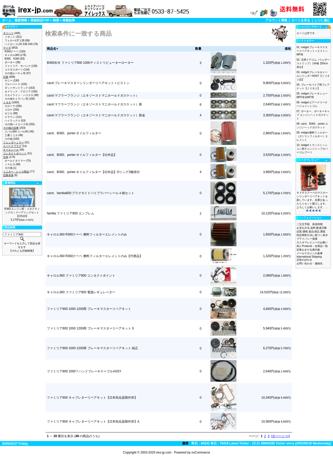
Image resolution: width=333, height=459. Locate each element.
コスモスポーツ (14, 69)
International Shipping (309, 256)
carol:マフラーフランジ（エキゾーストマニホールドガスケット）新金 (96, 115)
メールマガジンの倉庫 (310, 253)
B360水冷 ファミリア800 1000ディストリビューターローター (90, 63)
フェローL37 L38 (14, 40)
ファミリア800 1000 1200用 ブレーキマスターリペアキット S (90, 328)
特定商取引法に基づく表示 (312, 235)
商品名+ (52, 48)
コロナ (8, 109)
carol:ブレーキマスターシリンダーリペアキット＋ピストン (88, 83)
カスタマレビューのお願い (312, 242)
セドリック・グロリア (18, 91)
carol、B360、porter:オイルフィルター (74, 133)
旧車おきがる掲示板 (308, 249)
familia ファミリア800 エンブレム (70, 213)
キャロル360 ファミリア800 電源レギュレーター (81, 292)
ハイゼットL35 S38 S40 (19, 44)
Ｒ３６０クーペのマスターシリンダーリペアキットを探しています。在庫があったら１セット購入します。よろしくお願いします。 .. (312, 200)
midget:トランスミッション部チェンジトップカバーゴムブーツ (312, 149)
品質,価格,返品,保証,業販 (311, 231)
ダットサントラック (16, 87)
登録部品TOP (39, 20)
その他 (8, 138)
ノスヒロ (10, 164)
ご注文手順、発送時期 (310, 224)
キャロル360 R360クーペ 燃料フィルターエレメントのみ (87, 234)
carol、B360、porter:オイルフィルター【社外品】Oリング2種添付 (93, 172)
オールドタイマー (15, 160)
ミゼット (10, 36)
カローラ (10, 106)
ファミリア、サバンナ (18, 66)
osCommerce (200, 452)
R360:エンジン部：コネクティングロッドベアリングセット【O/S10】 (22, 212)
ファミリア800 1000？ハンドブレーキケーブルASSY (84, 371)
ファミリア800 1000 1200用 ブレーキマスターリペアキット (89, 309)
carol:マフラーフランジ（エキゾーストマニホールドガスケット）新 (94, 104)
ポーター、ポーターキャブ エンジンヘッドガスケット (313, 115)
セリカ (8, 113)
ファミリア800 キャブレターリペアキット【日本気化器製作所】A (93, 421)
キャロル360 (12, 55)
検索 (56, 20)
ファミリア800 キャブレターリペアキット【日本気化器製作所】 (92, 397)
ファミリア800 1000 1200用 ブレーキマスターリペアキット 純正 (92, 348)
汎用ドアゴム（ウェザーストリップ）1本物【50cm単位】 (313, 63)
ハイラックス (12, 120)
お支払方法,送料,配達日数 (312, 227)
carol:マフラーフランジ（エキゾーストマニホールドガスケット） (93, 95)
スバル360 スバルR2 (17, 131)
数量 (198, 48)
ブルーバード (12, 84)
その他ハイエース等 (16, 124)
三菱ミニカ (11, 135)
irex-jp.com (163, 452)
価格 (288, 48)
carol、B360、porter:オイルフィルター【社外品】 (82, 155)
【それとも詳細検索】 (22, 250)
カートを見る (300, 20)
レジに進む (322, 20)
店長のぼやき (304, 259)
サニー (8, 80)
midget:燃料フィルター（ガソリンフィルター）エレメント (312, 136)
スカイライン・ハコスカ (19, 95)
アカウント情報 (276, 20)
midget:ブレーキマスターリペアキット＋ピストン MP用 (312, 51)
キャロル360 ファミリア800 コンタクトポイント (81, 275)
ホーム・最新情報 (14, 20)
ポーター (10, 62)
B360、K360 (12, 58)
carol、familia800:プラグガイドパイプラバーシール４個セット (90, 193)
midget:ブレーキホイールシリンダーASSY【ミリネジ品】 (313, 76)
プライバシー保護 (307, 238)
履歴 (185, 443)
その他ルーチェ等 (15, 73)
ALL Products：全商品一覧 (312, 246)
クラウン (10, 117)
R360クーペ (12, 51)
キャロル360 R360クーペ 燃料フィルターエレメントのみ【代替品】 (94, 256)
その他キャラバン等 (16, 98)
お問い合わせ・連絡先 (310, 263)
